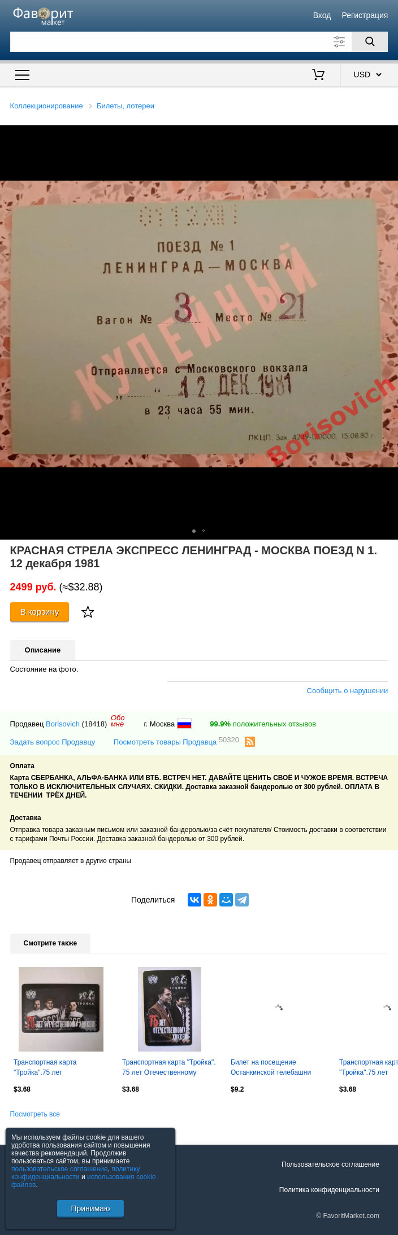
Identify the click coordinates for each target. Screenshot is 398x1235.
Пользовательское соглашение (330, 1164)
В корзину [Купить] (39, 611)
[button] (388, 135)
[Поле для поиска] (199, 42)
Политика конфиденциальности (329, 1190)
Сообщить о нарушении (347, 690)
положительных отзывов (263, 724)
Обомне (118, 721)
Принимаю (90, 1208)
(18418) (94, 724)
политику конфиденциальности (75, 1173)
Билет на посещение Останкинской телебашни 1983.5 (271, 1068)
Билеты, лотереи (125, 106)
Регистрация (365, 15)
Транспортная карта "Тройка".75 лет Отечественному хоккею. (53, 1068)
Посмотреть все (35, 1114)
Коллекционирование (46, 106)
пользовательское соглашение (59, 1169)
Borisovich (63, 724)
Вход (322, 15)
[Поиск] (370, 42)
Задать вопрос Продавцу (53, 742)
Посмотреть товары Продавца (176, 741)
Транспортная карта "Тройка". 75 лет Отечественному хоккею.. (169, 1068)
